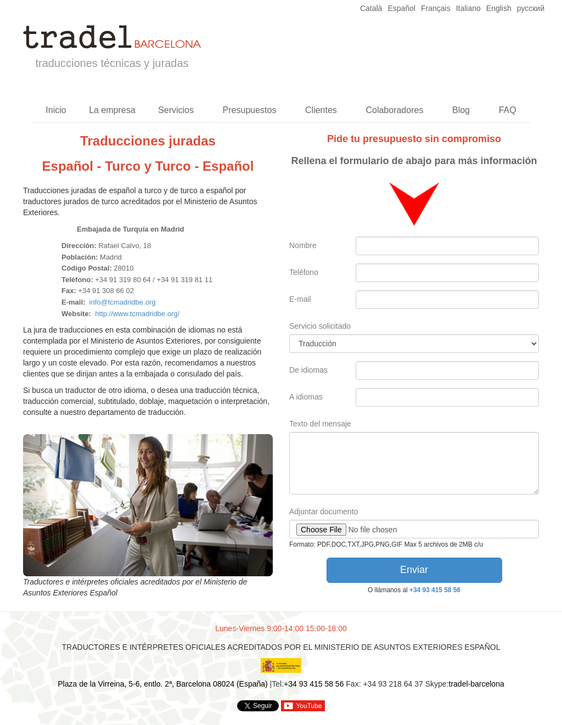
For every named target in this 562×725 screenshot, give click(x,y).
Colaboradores (394, 110)
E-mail (300, 299)
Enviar (414, 569)
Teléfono (303, 272)
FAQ (507, 110)
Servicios (176, 110)
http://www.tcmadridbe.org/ (137, 314)
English (499, 8)
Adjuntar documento (323, 511)
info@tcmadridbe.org (122, 302)
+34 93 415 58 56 (434, 590)
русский (530, 8)
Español (401, 8)
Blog (461, 110)
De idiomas (308, 370)
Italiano (468, 8)
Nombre (303, 245)
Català (371, 8)
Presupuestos (250, 110)
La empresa (112, 110)
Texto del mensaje (320, 423)
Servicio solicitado (320, 326)
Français (436, 8)
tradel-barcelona (476, 683)
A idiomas (306, 396)
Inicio (56, 110)
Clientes (321, 110)
